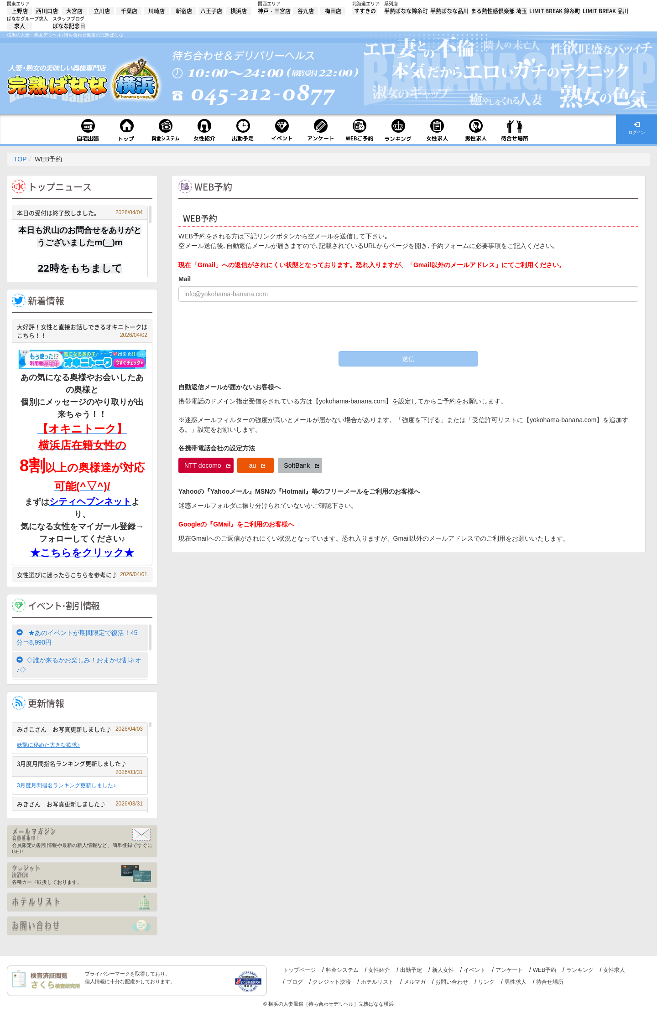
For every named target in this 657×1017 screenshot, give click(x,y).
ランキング (580, 970)
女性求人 (614, 970)
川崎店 (156, 11)
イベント (474, 970)
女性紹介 (379, 970)
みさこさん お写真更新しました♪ (80, 729)
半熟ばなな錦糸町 (406, 11)
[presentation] (247, 326)
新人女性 (443, 970)
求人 (19, 26)
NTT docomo (207, 465)
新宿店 (184, 11)
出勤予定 (411, 970)
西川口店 (47, 11)
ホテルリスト (377, 982)
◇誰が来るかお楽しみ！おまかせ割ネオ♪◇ (78, 664)
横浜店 (238, 11)
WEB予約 (544, 970)
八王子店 (211, 11)
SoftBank (301, 465)
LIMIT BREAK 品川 (605, 11)
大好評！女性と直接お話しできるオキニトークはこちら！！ (82, 331)
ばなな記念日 (68, 26)
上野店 (19, 11)
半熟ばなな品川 (449, 11)
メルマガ (415, 982)
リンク (486, 982)
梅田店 (333, 11)
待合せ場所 (549, 982)
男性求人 (516, 982)
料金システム (342, 970)
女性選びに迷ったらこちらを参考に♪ (82, 574)
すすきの (365, 11)
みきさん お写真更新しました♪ (80, 804)
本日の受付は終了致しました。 (80, 212)
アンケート (509, 970)
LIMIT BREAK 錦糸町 (554, 11)
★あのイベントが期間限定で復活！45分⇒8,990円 (76, 637)
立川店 (102, 11)
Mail (184, 279)
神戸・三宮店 (274, 11)
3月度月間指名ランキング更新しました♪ (80, 764)
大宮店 (74, 11)
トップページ (299, 970)
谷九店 (305, 11)
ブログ (295, 982)
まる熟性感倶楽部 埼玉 (499, 11)
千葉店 (129, 11)
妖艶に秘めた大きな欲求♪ (48, 745)
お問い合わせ (451, 982)
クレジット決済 (332, 982)
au (257, 465)
